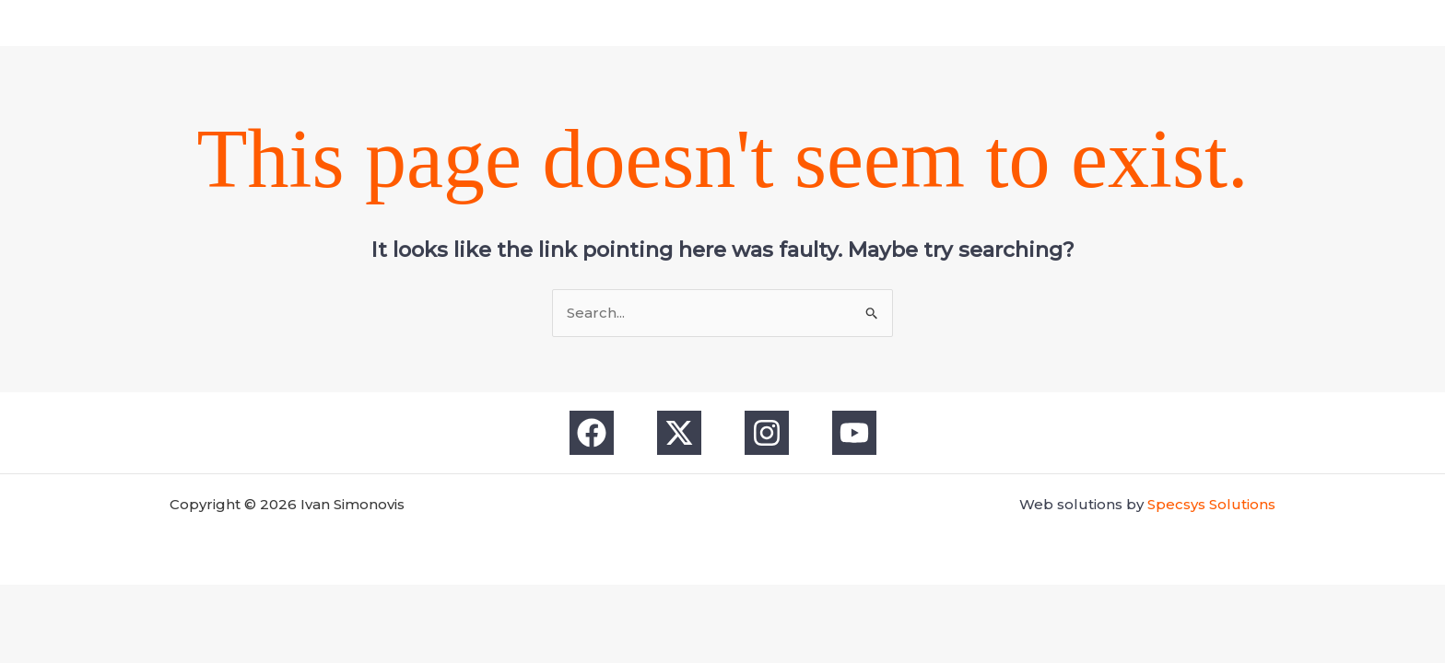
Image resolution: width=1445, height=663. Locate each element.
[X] (704, 23)
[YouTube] (778, 23)
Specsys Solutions (1211, 504)
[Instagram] (741, 23)
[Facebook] (667, 23)
